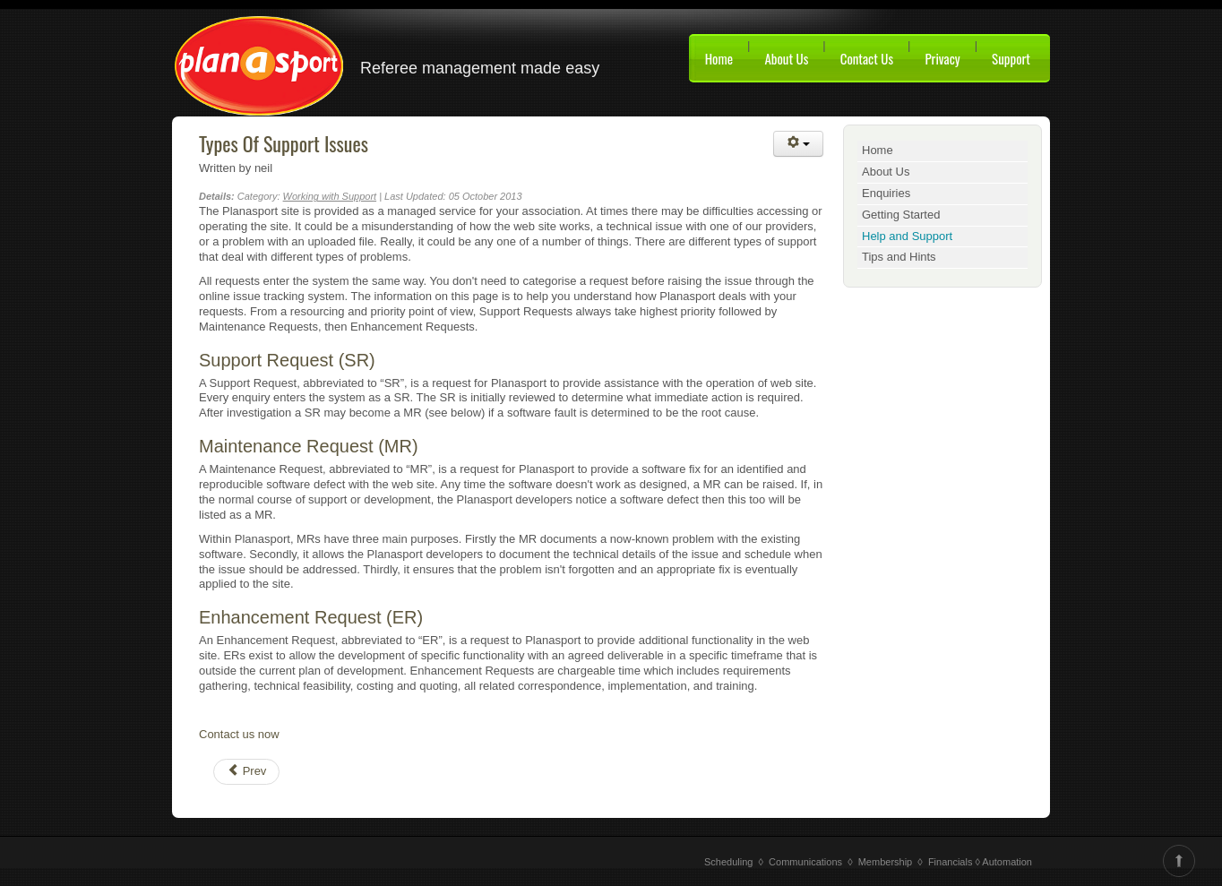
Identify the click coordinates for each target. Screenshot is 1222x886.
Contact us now (239, 734)
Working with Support (330, 196)
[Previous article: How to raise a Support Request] (246, 772)
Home (719, 58)
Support (1011, 58)
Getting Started (901, 214)
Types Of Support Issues (283, 143)
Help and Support (907, 236)
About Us (786, 58)
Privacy (942, 58)
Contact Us (866, 58)
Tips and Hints (899, 256)
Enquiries (886, 193)
